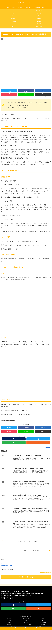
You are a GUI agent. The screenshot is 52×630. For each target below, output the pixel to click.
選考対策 (26, 622)
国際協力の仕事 (26, 618)
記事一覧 (13, 626)
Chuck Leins (4, 564)
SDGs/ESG (9, 624)
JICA (26, 620)
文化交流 (43, 624)
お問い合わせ (39, 626)
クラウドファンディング (26, 624)
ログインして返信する (45, 572)
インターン (7, 420)
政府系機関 (9, 620)
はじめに (9, 618)
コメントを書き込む (26, 577)
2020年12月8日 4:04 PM (6, 565)
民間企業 (9, 622)
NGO (2, 420)
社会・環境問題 (43, 622)
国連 (43, 618)
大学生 (13, 420)
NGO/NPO (43, 620)
